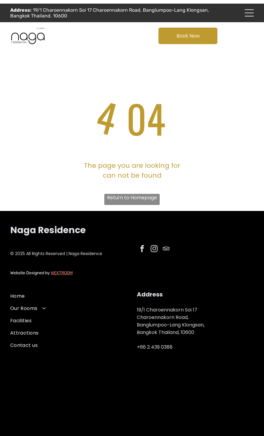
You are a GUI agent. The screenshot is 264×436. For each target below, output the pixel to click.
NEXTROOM (62, 272)
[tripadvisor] (166, 249)
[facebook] (142, 249)
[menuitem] (68, 296)
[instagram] (154, 249)
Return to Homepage (132, 197)
